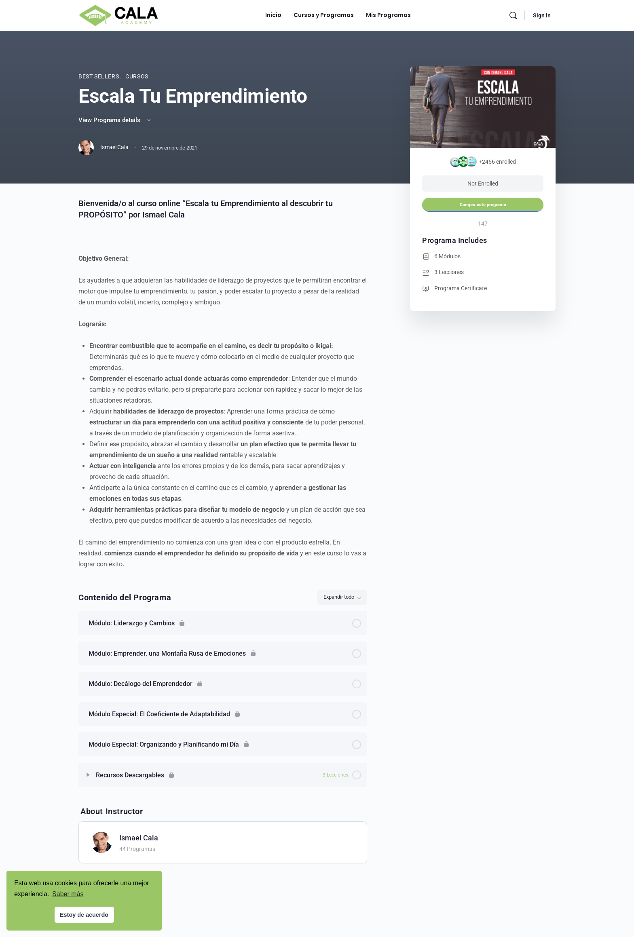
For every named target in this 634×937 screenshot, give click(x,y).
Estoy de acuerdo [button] (84, 915)
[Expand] (88, 775)
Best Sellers (99, 76)
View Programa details (115, 120)
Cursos (136, 76)
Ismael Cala (138, 838)
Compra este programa (483, 204)
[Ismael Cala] (101, 842)
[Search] (513, 15)
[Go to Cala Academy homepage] (118, 14)
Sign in (542, 15)
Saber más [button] (67, 894)
